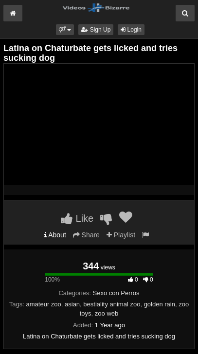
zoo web (106, 313)
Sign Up (95, 29)
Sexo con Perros (115, 293)
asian (72, 304)
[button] (65, 29)
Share (86, 235)
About (55, 235)
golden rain (159, 304)
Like (77, 218)
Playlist (121, 235)
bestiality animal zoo (111, 304)
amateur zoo (43, 304)
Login (131, 29)
